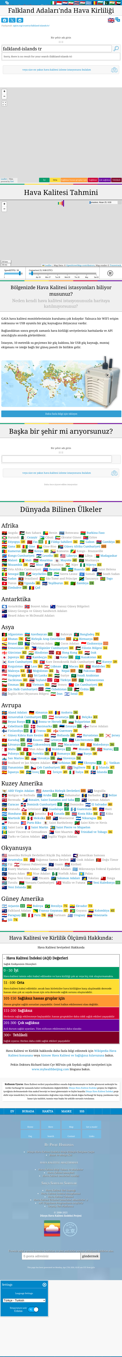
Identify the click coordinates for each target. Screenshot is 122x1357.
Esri (12, 181)
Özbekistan (58, 733)
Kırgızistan (12, 711)
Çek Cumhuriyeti (48, 812)
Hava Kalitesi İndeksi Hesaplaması (60, 1282)
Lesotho (47, 600)
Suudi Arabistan (85, 720)
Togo (106, 623)
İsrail (73, 738)
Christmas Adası (39, 688)
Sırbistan (64, 807)
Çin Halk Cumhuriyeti (23, 733)
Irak (90, 697)
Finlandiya (15, 775)
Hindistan (41, 697)
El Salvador (98, 849)
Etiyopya (13, 586)
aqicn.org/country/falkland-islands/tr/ (31, 25)
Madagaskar (105, 600)
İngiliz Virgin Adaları (59, 881)
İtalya (79, 816)
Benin (50, 577)
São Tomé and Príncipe (58, 623)
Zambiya (82, 627)
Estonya (70, 770)
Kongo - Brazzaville (86, 596)
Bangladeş (87, 678)
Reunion (54, 613)
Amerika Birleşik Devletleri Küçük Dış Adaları (36, 900)
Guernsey (65, 775)
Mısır (36, 609)
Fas (35, 586)
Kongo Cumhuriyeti (18, 600)
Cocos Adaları (66, 688)
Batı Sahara (30, 577)
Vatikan (111, 807)
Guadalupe (55, 853)
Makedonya (100, 789)
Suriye (61, 720)
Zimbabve (14, 632)
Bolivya (35, 950)
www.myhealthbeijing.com (50, 1114)
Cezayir (29, 582)
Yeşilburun (55, 627)
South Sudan (108, 618)
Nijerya (91, 609)
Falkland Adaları (16, 955)
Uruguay (76, 960)
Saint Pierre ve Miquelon (70, 872)
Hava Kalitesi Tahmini (60, 1285)
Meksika (39, 862)
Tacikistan (14, 724)
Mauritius (43, 605)
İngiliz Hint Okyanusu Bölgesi (25, 738)
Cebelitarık (15, 770)
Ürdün (84, 733)
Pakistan (89, 715)
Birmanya (85, 683)
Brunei (12, 688)
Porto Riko (31, 867)
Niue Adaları (38, 918)
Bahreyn (63, 679)
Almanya (41, 757)
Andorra (66, 757)
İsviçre (57, 816)
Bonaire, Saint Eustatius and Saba (51, 844)
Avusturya (61, 761)
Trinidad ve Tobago (94, 876)
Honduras (14, 858)
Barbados (91, 840)
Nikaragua (89, 862)
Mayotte (65, 604)
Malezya (13, 715)
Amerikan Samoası (89, 900)
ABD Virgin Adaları (18, 835)
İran (57, 738)
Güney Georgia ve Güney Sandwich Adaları (34, 655)
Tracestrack (115, 265)
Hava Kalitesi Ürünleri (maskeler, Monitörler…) (61, 1288)
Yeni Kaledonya (103, 927)
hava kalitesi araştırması (59, 1251)
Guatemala (84, 853)
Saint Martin (36, 872)
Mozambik (15, 609)
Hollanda (63, 779)
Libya (85, 600)
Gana (11, 591)
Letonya (55, 784)
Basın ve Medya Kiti (60, 1243)
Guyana (78, 955)
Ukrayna (89, 807)
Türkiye (65, 724)
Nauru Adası (13, 918)
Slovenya (69, 802)
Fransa (40, 775)
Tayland (40, 724)
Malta (11, 793)
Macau (73, 711)
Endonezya (94, 688)
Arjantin (13, 950)
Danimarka (44, 770)
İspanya (13, 816)
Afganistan (12, 679)
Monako (83, 793)
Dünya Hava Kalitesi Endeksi (83, 1176)
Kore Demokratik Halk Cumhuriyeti (67, 706)
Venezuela (97, 960)
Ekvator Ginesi (68, 582)
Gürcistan (14, 697)
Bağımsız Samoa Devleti (49, 904)
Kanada (59, 858)
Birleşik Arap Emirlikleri (48, 683)
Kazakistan (88, 701)
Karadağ (13, 784)
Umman (13, 729)
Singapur (14, 720)
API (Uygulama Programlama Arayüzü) (61, 1291)
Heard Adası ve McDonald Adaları (28, 660)
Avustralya (15, 904)
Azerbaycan (39, 678)
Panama (10, 867)
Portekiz (37, 798)
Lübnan (52, 711)
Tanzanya (88, 623)
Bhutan (12, 683)
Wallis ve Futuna (70, 927)
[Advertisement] (61, 516)
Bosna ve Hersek (49, 766)
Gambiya (108, 586)
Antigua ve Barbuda (18, 840)
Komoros (59, 596)
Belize (109, 840)
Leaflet (4, 179)
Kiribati (73, 909)
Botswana (69, 577)
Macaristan (71, 789)
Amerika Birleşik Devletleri (61, 835)
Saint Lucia (12, 872)
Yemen (59, 729)
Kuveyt (106, 706)
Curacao (10, 849)
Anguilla (96, 835)
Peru (37, 959)
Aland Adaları (14, 757)
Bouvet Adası (36, 651)
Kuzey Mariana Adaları (21, 913)
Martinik (14, 862)
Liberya (68, 600)
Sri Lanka (40, 720)
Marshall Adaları (56, 913)
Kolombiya (101, 955)
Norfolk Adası (64, 918)
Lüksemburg (41, 789)
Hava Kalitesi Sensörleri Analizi (61, 1264)
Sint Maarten (61, 876)
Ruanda (79, 613)
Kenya (38, 595)
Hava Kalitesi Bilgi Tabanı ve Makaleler (60, 1258)
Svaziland (28, 623)
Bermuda (11, 844)
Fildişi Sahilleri (61, 586)
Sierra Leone (66, 618)
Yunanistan (15, 812)
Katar (63, 701)
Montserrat (63, 863)
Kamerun (14, 595)
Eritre (90, 582)
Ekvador (81, 950)
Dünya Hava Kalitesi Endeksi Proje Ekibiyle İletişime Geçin (60, 1240)
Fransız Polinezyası (30, 909)
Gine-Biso (46, 591)
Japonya (13, 701)
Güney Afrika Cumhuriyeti (82, 591)
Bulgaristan (82, 766)
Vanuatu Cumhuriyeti (36, 927)
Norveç (108, 793)
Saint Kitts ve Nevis (91, 867)
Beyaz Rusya (16, 766)
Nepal (65, 715)
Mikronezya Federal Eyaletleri (96, 913)
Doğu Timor (107, 904)
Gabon (87, 586)
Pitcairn (40, 923)
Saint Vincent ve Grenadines (24, 876)
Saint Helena (104, 614)
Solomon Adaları (65, 923)
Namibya (54, 609)
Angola (10, 577)
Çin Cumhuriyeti (86, 729)
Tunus (9, 628)
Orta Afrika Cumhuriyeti (21, 614)
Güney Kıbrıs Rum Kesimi (25, 779)
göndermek (90, 1345)
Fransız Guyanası (50, 955)
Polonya (13, 798)
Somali (87, 618)
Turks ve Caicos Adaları (21, 881)
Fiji (7, 909)
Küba (106, 858)
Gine (28, 591)
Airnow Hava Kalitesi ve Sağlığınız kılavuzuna (72, 1100)
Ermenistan (15, 692)
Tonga (108, 923)
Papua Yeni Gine (16, 923)
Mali (25, 605)
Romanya (63, 798)
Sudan (9, 623)
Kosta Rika (85, 858)
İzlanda (102, 816)
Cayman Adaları (95, 844)
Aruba (47, 839)
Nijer (71, 609)
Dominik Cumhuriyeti (41, 849)
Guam (56, 909)
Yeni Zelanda (16, 931)
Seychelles (39, 618)
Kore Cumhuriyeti (20, 706)
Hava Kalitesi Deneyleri (60, 1261)
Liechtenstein (84, 784)
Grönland (31, 854)
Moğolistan (40, 715)
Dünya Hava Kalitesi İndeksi (100, 1180)
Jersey (112, 780)
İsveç (35, 816)
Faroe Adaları (95, 771)
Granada (11, 854)
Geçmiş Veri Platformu (61, 1295)
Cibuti (46, 582)
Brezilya (56, 950)
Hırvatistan (90, 779)
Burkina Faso (92, 577)
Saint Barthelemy (58, 867)
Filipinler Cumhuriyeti (52, 692)
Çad (34, 632)
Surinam (57, 960)
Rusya (87, 798)
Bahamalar (69, 840)
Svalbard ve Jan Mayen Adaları (26, 807)
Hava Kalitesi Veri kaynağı (61, 1279)
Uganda (29, 627)
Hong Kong (69, 697)
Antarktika (12, 651)
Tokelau (90, 923)
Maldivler (98, 711)
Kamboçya (39, 701)
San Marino (15, 802)
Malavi (9, 605)
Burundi (10, 582)
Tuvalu (9, 927)
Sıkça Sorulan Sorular (59, 1271)
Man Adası (33, 794)
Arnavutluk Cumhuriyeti (24, 761)
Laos (34, 711)
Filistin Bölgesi (91, 692)
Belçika (87, 761)
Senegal (13, 618)
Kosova (35, 784)
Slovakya (43, 802)
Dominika (74, 849)
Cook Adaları (82, 904)
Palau (86, 918)
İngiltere (79, 812)
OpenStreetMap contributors (80, 265)
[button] (4, 91)
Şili (10, 964)
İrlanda (104, 812)
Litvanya (13, 789)
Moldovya (58, 793)
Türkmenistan (91, 725)
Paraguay (14, 959)
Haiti (105, 854)
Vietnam (38, 729)
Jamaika (37, 858)
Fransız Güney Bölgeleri (69, 651)
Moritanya (89, 605)
